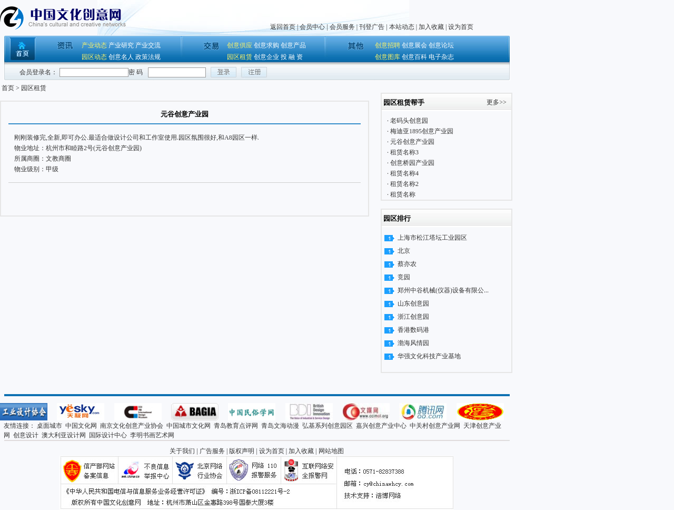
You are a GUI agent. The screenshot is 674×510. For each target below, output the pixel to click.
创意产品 (293, 45)
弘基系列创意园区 (327, 425)
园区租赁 (239, 57)
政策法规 (148, 57)
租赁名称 (402, 194)
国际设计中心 (108, 435)
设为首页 (460, 27)
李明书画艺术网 (152, 435)
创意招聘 (387, 45)
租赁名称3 (404, 152)
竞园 (404, 277)
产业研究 (121, 45)
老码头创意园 (408, 120)
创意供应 (239, 45)
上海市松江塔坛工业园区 (432, 237)
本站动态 (401, 27)
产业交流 (148, 45)
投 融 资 (292, 57)
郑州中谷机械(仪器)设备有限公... (443, 290)
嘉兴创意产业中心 (381, 425)
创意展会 (414, 45)
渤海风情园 (413, 343)
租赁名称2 (404, 184)
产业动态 (94, 45)
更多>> (497, 102)
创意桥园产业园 (411, 162)
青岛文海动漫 (280, 425)
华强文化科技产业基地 (429, 356)
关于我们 (182, 451)
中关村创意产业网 (435, 425)
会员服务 (342, 27)
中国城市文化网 (188, 425)
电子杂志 (441, 57)
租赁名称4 (404, 173)
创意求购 (266, 45)
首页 (8, 88)
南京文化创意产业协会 (131, 425)
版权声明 (241, 451)
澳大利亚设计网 (64, 435)
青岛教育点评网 (236, 425)
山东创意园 (413, 303)
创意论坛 (441, 45)
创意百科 (414, 57)
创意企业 (266, 57)
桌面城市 (49, 425)
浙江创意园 (413, 316)
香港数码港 (413, 330)
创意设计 (25, 435)
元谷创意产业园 (411, 141)
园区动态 (94, 57)
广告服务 (212, 451)
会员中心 (312, 27)
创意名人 (121, 57)
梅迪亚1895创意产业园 (421, 131)
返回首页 (282, 27)
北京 (404, 250)
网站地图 (331, 451)
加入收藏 (431, 27)
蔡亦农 (407, 264)
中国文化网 (81, 425)
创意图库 (387, 57)
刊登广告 (371, 27)
